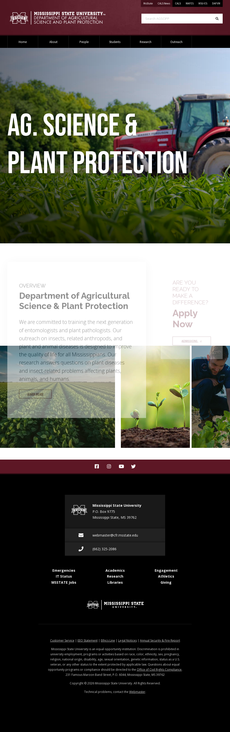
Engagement (166, 570)
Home (23, 42)
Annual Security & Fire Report (160, 640)
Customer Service (62, 640)
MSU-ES (202, 3)
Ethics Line (108, 640)
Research (145, 42)
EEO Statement (88, 640)
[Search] (217, 18)
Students (114, 42)
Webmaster (137, 692)
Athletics (166, 576)
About (53, 42)
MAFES (190, 3)
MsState (149, 2)
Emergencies (63, 570)
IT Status (64, 576)
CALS (178, 3)
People (84, 42)
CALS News (165, 2)
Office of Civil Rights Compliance (159, 669)
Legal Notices (127, 640)
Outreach (176, 42)
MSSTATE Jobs (63, 582)
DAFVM (216, 3)
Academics (115, 570)
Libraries (115, 582)
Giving (166, 582)
